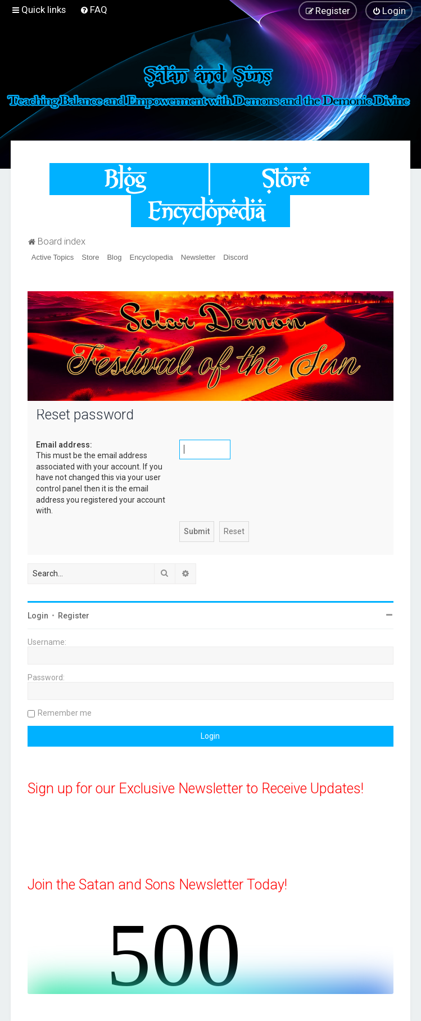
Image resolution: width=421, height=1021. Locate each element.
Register (73, 615)
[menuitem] (93, 9)
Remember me (65, 712)
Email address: (64, 444)
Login (38, 615)
